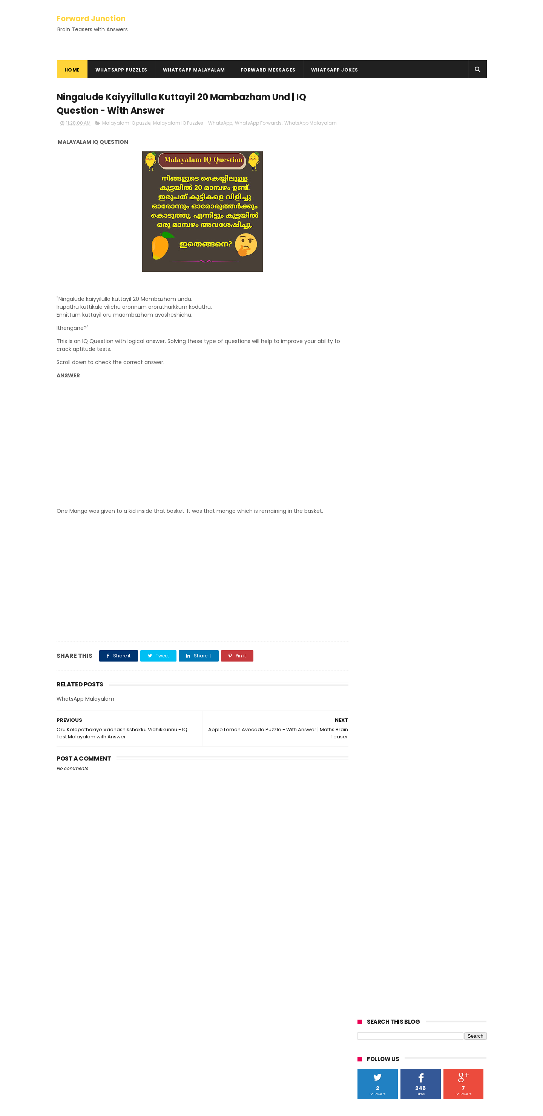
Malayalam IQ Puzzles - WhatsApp (192, 123)
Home (72, 70)
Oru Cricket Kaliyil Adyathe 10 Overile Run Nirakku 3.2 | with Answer (282, 1022)
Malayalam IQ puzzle (126, 123)
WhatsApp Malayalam (194, 70)
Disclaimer (70, 1005)
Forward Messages (267, 70)
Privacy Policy (74, 996)
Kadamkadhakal (80, 946)
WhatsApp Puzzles (121, 70)
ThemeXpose (99, 1107)
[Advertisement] (200, 449)
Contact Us (71, 1014)
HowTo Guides (75, 1024)
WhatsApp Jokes (334, 70)
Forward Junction (91, 18)
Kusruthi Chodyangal (87, 955)
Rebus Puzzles (77, 964)
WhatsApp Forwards (258, 123)
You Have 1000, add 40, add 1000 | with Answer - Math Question (288, 949)
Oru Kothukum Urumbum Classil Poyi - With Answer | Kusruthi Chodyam (286, 987)
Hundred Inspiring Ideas (87, 1032)
